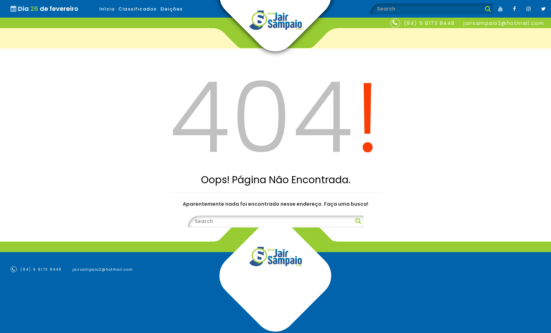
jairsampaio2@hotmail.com (504, 23)
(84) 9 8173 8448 (429, 23)
